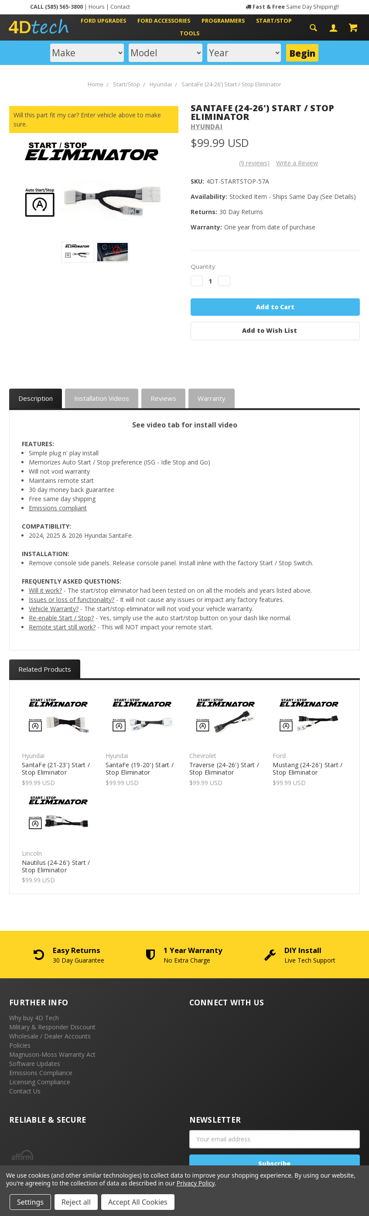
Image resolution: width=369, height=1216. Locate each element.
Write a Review (297, 163)
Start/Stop (277, 20)
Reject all (76, 1202)
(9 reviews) (254, 163)
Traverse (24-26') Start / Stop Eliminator (224, 768)
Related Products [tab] (44, 669)
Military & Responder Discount (52, 1027)
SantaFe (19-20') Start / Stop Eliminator (140, 768)
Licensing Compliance (39, 1082)
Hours (97, 6)
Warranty (212, 398)
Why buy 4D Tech (34, 1018)
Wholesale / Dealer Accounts (50, 1036)
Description (35, 398)
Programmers (227, 20)
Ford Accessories (167, 20)
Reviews (163, 398)
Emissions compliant (58, 508)
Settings (30, 1202)
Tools (189, 33)
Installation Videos (101, 398)
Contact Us (25, 1091)
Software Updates (34, 1063)
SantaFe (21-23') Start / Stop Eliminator (56, 768)
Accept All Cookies (137, 1202)
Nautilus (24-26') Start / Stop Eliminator (56, 866)
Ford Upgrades (107, 20)
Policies (20, 1045)
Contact (120, 6)
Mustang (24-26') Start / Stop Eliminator (307, 768)
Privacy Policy (196, 1183)
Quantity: (203, 266)
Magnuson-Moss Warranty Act (52, 1054)
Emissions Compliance (40, 1073)
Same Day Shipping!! (296, 6)
